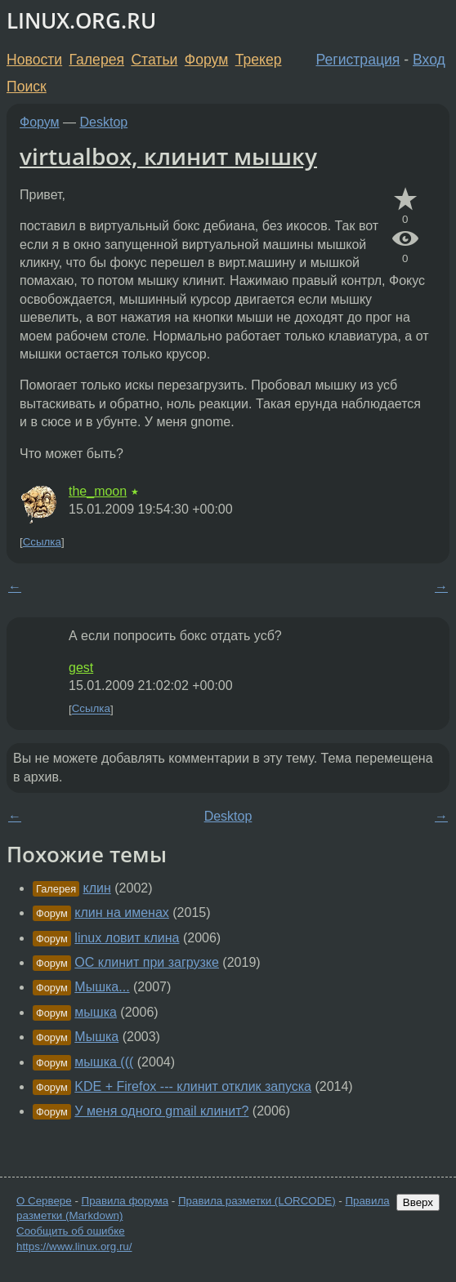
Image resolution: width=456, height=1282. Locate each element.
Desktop (104, 122)
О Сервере (44, 1201)
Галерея (96, 59)
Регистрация (358, 59)
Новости (34, 59)
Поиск (27, 86)
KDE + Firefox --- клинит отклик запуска (192, 1086)
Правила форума (125, 1201)
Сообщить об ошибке (70, 1231)
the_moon (98, 491)
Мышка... (101, 987)
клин (97, 888)
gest (81, 667)
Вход (429, 59)
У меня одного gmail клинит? (161, 1111)
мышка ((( (103, 1062)
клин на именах (121, 912)
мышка (95, 1012)
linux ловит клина (126, 938)
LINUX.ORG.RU (81, 21)
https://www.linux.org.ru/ (74, 1246)
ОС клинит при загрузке (146, 962)
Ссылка (42, 542)
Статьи (154, 59)
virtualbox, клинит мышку (168, 155)
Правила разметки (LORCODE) (257, 1201)
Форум (206, 59)
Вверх (418, 1202)
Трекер (258, 59)
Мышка (96, 1037)
